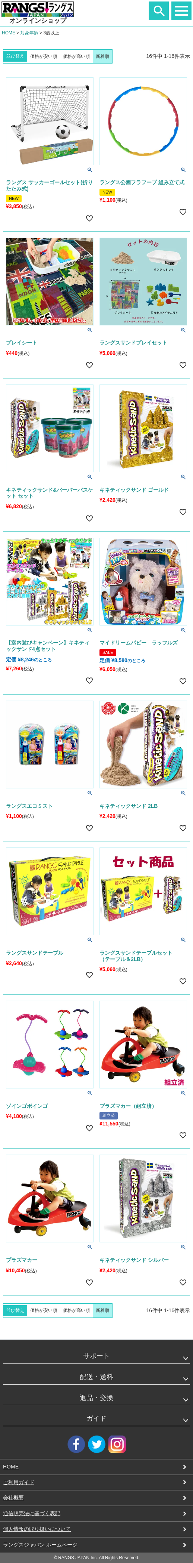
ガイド (96, 1418)
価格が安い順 (43, 56)
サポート (96, 1356)
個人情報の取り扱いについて (37, 1529)
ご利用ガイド (18, 1482)
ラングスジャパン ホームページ (40, 1545)
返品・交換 (96, 1398)
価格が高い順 (76, 56)
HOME (8, 32)
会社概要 (13, 1498)
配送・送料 (96, 1377)
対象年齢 (29, 32)
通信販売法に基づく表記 (31, 1513)
